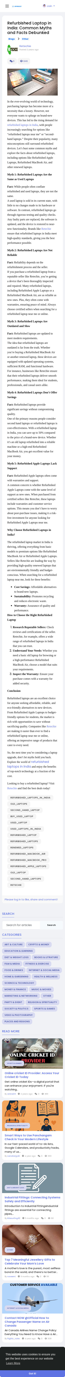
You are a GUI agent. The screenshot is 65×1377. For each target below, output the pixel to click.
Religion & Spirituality (42, 1002)
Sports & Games (44, 1008)
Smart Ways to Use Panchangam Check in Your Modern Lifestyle (28, 1137)
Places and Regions (17, 1021)
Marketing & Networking (21, 995)
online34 (11, 1093)
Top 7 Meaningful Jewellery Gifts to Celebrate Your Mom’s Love (30, 1262)
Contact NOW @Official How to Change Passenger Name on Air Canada (27, 1322)
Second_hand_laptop (25, 810)
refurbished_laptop (23, 835)
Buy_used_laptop (21, 816)
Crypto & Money (38, 944)
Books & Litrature (46, 957)
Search (51, 925)
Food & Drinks (14, 970)
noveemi (11, 1276)
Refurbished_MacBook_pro (28, 860)
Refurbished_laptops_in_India (30, 797)
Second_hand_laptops (25, 878)
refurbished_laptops (24, 841)
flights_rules (13, 1338)
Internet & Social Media (44, 970)
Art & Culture (14, 944)
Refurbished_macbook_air (27, 853)
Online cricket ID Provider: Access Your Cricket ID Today (32, 1075)
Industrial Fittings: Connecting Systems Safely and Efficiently (32, 1199)
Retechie (25, 46)
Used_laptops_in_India (25, 828)
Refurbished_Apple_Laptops (28, 866)
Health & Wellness (46, 976)
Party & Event (13, 1002)
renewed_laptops (21, 847)
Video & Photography (19, 1015)
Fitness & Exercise (37, 963)
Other (25, 39)
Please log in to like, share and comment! (31, 899)
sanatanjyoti (13, 1156)
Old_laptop (18, 872)
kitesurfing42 (13, 1218)
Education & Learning (19, 951)
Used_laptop (18, 822)
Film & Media (12, 963)
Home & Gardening (16, 976)
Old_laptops (18, 804)
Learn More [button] (13, 1363)
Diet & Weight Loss (17, 957)
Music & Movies (41, 989)
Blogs (11, 39)
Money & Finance (15, 989)
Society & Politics (16, 1008)
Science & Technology (19, 983)
